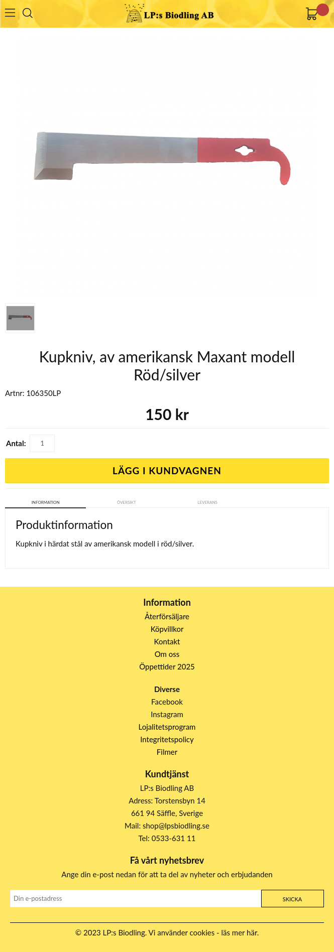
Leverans (207, 502)
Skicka (292, 899)
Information (46, 502)
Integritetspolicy (167, 739)
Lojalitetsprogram (167, 726)
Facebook (167, 701)
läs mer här (239, 932)
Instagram (167, 714)
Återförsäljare (167, 616)
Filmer (167, 751)
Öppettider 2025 (167, 666)
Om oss (167, 653)
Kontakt (167, 641)
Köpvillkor (167, 628)
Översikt (126, 502)
